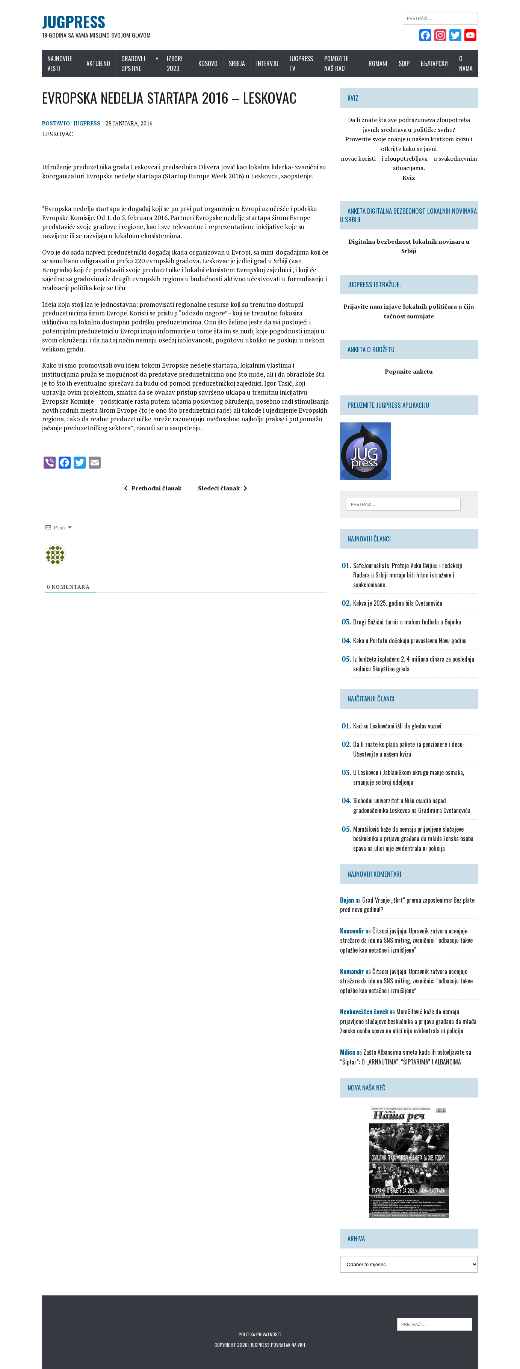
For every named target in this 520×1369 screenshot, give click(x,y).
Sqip (407, 63)
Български (438, 63)
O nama (469, 63)
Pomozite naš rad (343, 63)
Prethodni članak (151, 488)
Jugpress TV (303, 63)
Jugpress (83, 123)
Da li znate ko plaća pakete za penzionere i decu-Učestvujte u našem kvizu (410, 739)
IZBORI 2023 (175, 63)
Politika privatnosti (260, 1325)
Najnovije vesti (56, 63)
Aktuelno (96, 63)
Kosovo (209, 63)
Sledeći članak (221, 488)
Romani (381, 63)
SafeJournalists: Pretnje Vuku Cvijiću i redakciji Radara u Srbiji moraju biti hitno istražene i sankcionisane (409, 566)
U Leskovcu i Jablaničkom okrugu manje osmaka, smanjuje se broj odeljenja (409, 767)
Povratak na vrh (288, 1335)
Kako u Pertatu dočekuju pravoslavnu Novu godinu (411, 631)
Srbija (239, 63)
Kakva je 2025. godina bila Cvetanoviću (398, 594)
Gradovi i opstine (131, 63)
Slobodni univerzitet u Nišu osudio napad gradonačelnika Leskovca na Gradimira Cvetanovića (413, 796)
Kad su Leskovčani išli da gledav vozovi (398, 716)
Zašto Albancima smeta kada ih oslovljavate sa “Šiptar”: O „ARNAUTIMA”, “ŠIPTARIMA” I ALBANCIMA (406, 1047)
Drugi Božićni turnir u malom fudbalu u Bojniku (408, 612)
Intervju (269, 63)
